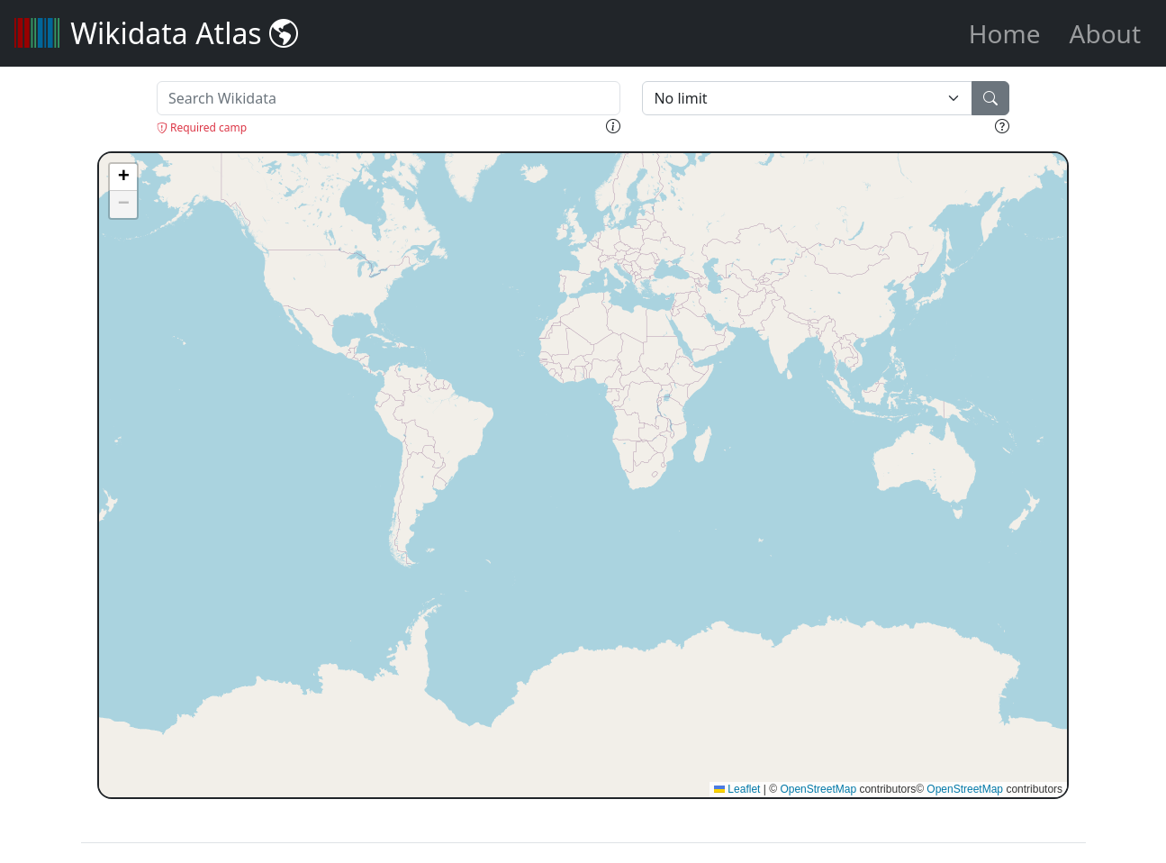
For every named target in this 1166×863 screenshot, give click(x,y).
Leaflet (737, 789)
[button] (123, 177)
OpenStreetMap (818, 789)
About (1105, 33)
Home (1005, 33)
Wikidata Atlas (156, 33)
